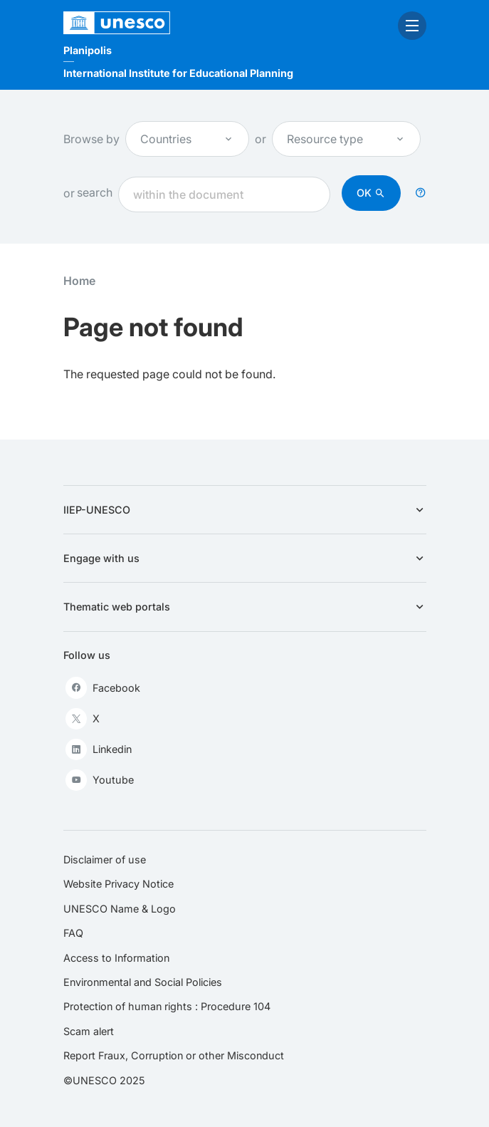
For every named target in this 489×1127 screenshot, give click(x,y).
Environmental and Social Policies (142, 982)
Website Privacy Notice (118, 884)
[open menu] (412, 25)
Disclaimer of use (104, 859)
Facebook (102, 687)
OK (364, 193)
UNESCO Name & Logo (119, 909)
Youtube (99, 780)
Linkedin (98, 749)
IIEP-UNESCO (244, 509)
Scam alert (88, 1031)
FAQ (73, 933)
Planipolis (87, 50)
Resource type (346, 139)
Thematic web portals (244, 606)
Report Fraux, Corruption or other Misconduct (173, 1055)
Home (79, 281)
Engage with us (244, 558)
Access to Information (116, 958)
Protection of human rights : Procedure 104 (166, 1006)
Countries (187, 139)
